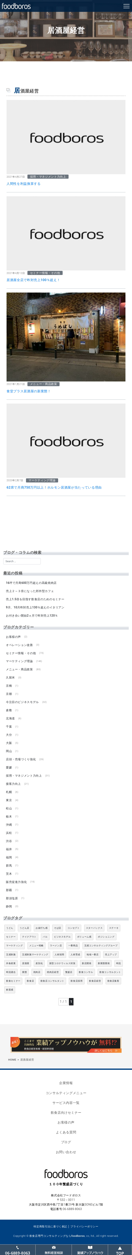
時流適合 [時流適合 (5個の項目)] (11, 972)
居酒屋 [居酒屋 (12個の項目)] (25, 963)
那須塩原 (12, 898)
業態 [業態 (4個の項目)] (24, 972)
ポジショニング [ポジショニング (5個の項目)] (106, 936)
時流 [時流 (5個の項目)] (118, 963)
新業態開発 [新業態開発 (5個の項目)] (104, 963)
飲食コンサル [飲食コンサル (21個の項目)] (86, 972)
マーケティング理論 (19, 661)
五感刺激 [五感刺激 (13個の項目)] (11, 954)
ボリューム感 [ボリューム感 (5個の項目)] (84, 936)
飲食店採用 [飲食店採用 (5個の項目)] (76, 981)
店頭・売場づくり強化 (21, 759)
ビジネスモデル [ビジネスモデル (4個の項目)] (62, 936)
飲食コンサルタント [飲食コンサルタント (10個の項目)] (110, 972)
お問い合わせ (66, 1152)
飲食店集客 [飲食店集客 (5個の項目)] (113, 981)
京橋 (9, 685)
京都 (9, 693)
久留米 (10, 677)
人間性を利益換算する (24, 184)
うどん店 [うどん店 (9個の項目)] (24, 928)
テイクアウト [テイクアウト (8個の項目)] (29, 936)
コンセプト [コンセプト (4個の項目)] (73, 928)
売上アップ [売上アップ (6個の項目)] (111, 954)
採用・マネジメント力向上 (24, 775)
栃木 (9, 816)
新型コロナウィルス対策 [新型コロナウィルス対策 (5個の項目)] (62, 963)
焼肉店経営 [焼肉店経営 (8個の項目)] (53, 972)
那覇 (9, 890)
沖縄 (9, 824)
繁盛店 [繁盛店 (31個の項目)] (68, 972)
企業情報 (66, 1083)
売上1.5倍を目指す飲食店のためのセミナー (35, 599)
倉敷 (9, 710)
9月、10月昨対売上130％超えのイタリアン (35, 607)
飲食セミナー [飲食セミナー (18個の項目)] (13, 981)
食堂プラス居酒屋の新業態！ (29, 391)
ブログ (66, 1142)
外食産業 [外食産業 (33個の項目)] (11, 963)
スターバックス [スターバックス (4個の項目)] (94, 928)
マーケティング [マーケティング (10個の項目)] (14, 945)
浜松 (9, 832)
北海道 (10, 718)
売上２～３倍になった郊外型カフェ (30, 591)
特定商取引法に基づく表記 (50, 1226)
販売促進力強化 (16, 882)
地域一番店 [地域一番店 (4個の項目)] (92, 954)
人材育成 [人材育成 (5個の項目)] (75, 954)
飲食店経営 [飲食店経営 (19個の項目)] (95, 981)
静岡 (9, 906)
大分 (9, 734)
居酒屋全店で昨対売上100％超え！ (33, 280)
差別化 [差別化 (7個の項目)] (39, 963)
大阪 (9, 743)
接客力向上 (13, 783)
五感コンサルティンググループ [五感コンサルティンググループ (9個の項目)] (101, 945)
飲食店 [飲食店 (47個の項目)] (30, 981)
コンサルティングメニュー (66, 1093)
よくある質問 (66, 1132)
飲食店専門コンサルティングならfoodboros (57, 1235)
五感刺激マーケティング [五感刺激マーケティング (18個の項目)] (35, 954)
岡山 (9, 751)
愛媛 (9, 767)
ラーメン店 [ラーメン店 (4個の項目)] (56, 945)
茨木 (9, 873)
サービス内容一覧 (66, 1103)
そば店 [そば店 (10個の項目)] (57, 928)
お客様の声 (13, 636)
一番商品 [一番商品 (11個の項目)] (73, 945)
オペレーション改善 (19, 645)
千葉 (9, 726)
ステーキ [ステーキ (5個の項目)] (114, 928)
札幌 (9, 792)
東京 (9, 800)
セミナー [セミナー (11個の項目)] (11, 936)
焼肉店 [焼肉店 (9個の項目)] (37, 972)
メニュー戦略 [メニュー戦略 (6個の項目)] (36, 945)
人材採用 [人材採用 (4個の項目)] (59, 954)
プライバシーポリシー (84, 1226)
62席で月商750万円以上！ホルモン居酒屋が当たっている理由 (54, 487)
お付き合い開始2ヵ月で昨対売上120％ (32, 615)
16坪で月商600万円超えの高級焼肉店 (31, 582)
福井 (9, 849)
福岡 (9, 857)
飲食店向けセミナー (66, 1113)
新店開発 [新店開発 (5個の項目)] (86, 963)
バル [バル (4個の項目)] (45, 936)
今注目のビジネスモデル (22, 702)
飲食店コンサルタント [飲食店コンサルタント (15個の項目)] (52, 981)
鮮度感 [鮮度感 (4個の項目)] (9, 989)
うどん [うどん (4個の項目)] (9, 928)
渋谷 (9, 841)
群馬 (9, 865)
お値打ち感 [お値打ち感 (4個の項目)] (41, 928)
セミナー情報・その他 (21, 653)
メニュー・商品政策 (19, 669)
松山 (9, 808)
